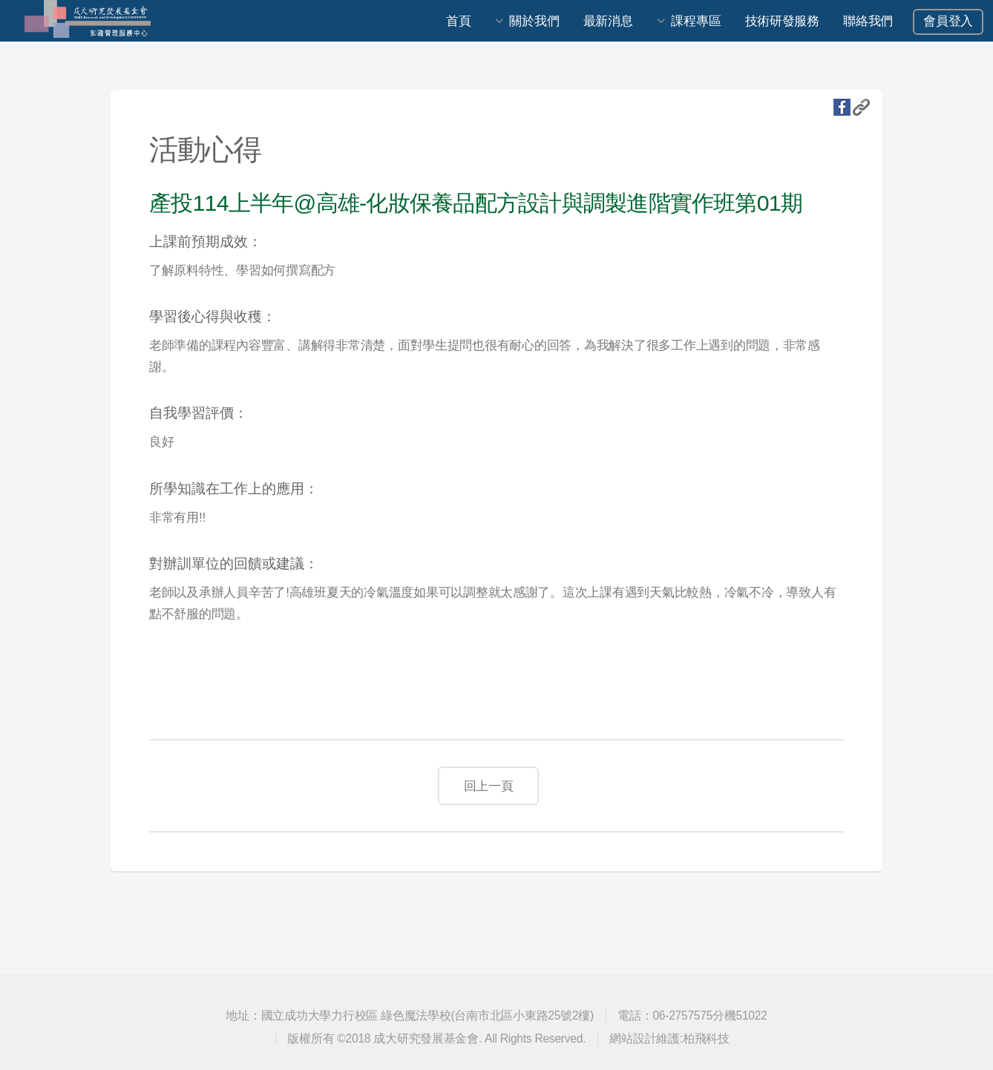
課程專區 (696, 20)
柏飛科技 (706, 1038)
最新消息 (608, 20)
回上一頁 (489, 785)
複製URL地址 (861, 107)
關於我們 (534, 20)
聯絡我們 (868, 20)
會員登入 (948, 20)
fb (842, 107)
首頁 (458, 20)
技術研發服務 (782, 20)
